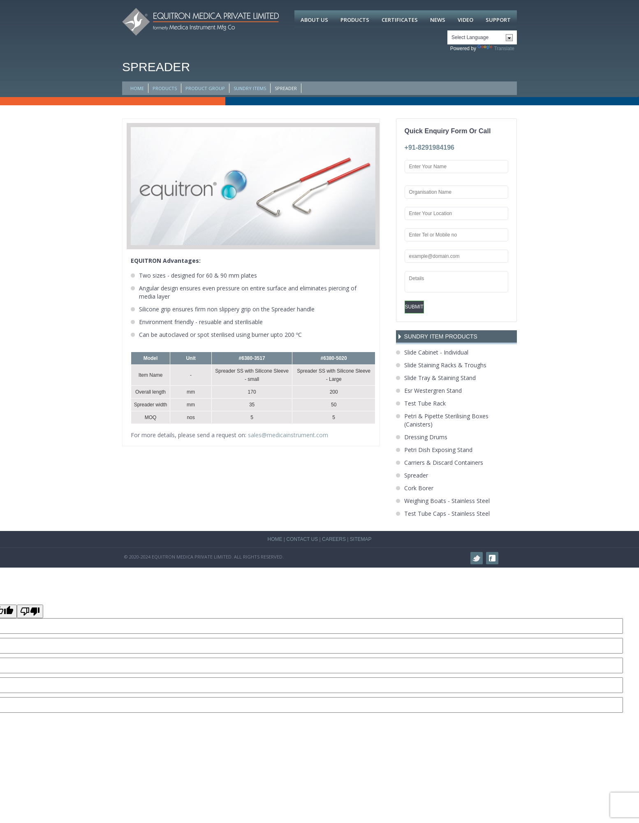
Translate (495, 48)
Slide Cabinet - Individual (436, 352)
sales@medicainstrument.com (288, 435)
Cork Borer (418, 488)
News (437, 19)
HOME (137, 88)
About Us (314, 19)
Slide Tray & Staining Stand (440, 378)
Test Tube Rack (425, 403)
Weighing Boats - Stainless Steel (447, 501)
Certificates (400, 19)
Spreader (416, 475)
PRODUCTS (165, 88)
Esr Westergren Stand (433, 390)
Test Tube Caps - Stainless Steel (447, 513)
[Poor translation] (30, 611)
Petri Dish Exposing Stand (438, 450)
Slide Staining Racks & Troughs (445, 365)
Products (354, 19)
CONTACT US (302, 539)
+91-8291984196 (429, 147)
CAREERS (334, 539)
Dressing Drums (425, 437)
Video (465, 19)
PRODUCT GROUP (205, 88)
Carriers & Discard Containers (443, 462)
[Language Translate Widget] (482, 37)
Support (498, 19)
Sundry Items (250, 88)
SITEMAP (361, 539)
